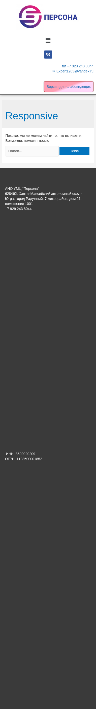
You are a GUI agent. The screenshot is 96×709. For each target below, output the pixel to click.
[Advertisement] (48, 271)
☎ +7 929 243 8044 (77, 66)
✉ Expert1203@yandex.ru (72, 71)
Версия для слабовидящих (69, 87)
